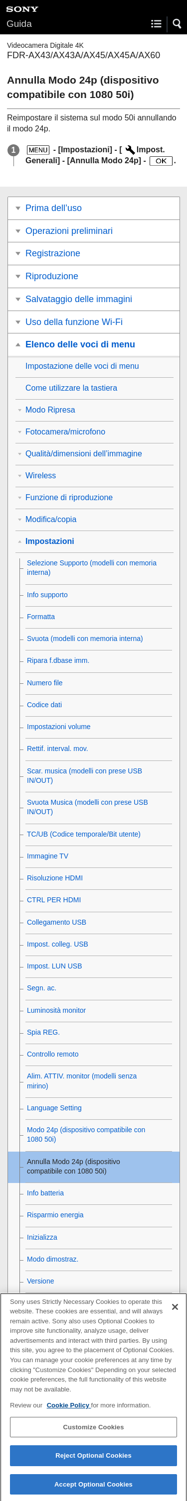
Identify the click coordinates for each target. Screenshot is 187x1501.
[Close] (175, 1313)
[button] (178, 24)
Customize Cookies (93, 1433)
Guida (19, 23)
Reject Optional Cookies (93, 1462)
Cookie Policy (69, 1412)
